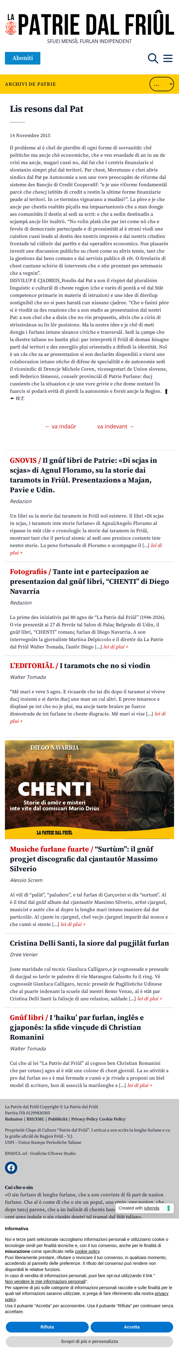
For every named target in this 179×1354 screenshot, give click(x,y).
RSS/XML (35, 1119)
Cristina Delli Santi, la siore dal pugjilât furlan (89, 943)
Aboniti (22, 58)
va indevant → (115, 426)
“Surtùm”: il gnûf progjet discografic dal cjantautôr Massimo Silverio (84, 859)
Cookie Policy (112, 1119)
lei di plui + (115, 647)
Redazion (14, 1119)
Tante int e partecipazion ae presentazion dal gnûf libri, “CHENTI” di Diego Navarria (89, 581)
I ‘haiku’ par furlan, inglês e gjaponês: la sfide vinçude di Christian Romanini (77, 1027)
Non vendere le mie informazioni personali (45, 1281)
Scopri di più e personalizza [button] (89, 1341)
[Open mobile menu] (168, 58)
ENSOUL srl (16, 1153)
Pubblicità (57, 1119)
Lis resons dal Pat (46, 109)
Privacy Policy (84, 1119)
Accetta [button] (132, 1326)
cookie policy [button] (87, 1251)
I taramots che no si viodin (80, 666)
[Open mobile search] (153, 58)
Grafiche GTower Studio (53, 1153)
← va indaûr (61, 426)
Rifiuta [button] (47, 1326)
